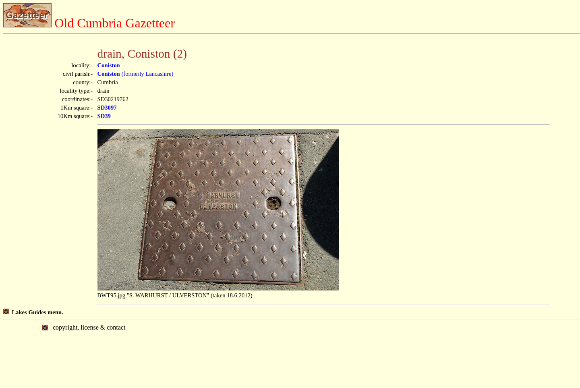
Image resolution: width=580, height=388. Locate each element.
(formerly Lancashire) (135, 74)
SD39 (104, 116)
